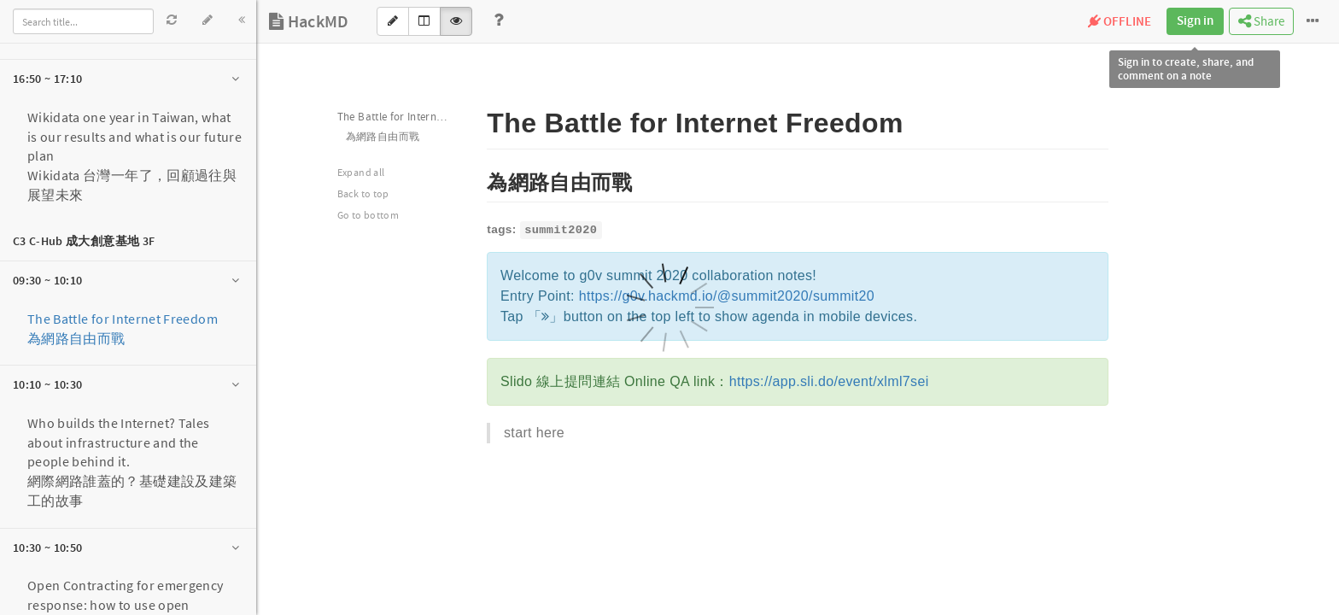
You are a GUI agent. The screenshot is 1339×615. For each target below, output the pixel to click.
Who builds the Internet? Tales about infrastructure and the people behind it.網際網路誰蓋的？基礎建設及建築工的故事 (132, 461)
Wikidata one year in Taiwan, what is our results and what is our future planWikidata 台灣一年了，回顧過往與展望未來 (134, 155)
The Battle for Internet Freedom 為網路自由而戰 (122, 328)
